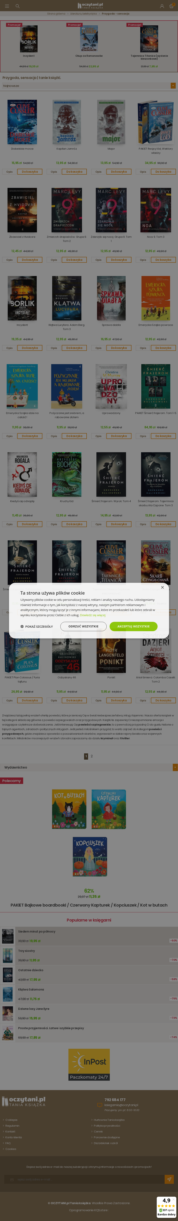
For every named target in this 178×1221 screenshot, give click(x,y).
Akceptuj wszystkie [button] (133, 626)
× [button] (162, 587)
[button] (36, 626)
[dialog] (89, 610)
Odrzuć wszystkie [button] (83, 626)
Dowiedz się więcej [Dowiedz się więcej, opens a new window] (92, 615)
